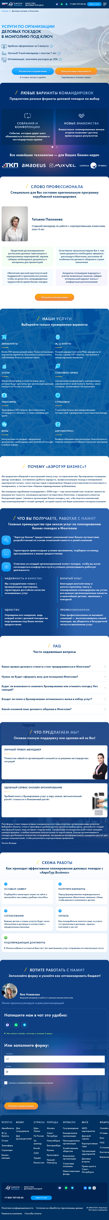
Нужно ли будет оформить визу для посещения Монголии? (40, 677)
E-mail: (8, 1066)
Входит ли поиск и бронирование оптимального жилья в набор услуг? (47, 699)
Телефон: (9, 1054)
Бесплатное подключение (33, 71)
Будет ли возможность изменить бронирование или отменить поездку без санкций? (50, 687)
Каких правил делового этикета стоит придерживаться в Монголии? (46, 666)
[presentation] (24, 1095)
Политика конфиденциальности (17, 1208)
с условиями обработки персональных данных (31, 1083)
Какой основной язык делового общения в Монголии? (37, 709)
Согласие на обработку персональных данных (59, 1208)
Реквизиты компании (12, 1213)
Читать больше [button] (9, 843)
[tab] (52, 147)
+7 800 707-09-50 (78, 4)
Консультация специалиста (76, 71)
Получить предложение (21, 1105)
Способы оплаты (33, 1213)
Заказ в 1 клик (94, 4)
